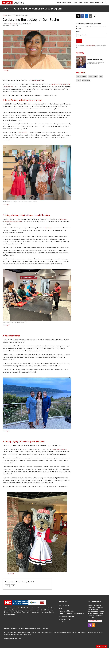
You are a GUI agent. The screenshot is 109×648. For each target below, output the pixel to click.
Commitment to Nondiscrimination (20, 628)
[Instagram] (90, 625)
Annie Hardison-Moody (15, 23)
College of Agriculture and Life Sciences (71, 614)
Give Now (61, 622)
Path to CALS (99, 3)
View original (6, 70)
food (78, 80)
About (59, 3)
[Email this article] (90, 16)
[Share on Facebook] (82, 16)
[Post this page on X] (78, 16)
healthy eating (86, 80)
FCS (101, 76)
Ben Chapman (23, 132)
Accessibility (17, 639)
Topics (92, 3)
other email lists (91, 45)
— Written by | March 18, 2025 (17, 23)
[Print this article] (94, 16)
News (4, 15)
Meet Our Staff (66, 3)
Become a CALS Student (66, 616)
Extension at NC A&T (65, 619)
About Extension (64, 605)
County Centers (83, 3)
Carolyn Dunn (48, 228)
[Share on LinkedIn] (86, 16)
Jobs (60, 608)
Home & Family (93, 76)
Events (75, 3)
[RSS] (93, 625)
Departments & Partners (66, 611)
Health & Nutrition (81, 76)
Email (78, 31)
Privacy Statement (42, 628)
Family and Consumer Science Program (38, 8)
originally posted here (37, 80)
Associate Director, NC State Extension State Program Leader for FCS (95, 63)
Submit (79, 41)
